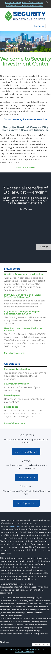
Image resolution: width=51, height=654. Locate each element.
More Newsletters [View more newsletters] (15, 353)
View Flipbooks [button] (25, 503)
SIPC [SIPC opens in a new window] (17, 526)
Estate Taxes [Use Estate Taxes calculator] (11, 407)
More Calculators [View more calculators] (14, 423)
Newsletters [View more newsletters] (12, 268)
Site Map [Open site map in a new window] (4, 642)
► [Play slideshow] (21, 48)
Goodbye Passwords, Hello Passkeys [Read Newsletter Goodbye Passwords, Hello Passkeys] (24, 274)
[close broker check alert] (47, 2)
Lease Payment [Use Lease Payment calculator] (12, 395)
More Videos (25, 209)
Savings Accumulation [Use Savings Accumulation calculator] (16, 383)
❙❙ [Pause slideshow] (28, 48)
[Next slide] (48, 45)
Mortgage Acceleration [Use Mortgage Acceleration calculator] (17, 369)
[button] (39, 26)
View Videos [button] (25, 477)
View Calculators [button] (25, 452)
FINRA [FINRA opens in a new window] (12, 526)
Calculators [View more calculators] (12, 363)
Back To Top (41, 644)
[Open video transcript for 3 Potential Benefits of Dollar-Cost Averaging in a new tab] (43, 247)
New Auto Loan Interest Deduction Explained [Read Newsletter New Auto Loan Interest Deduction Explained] (23, 329)
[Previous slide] (3, 45)
